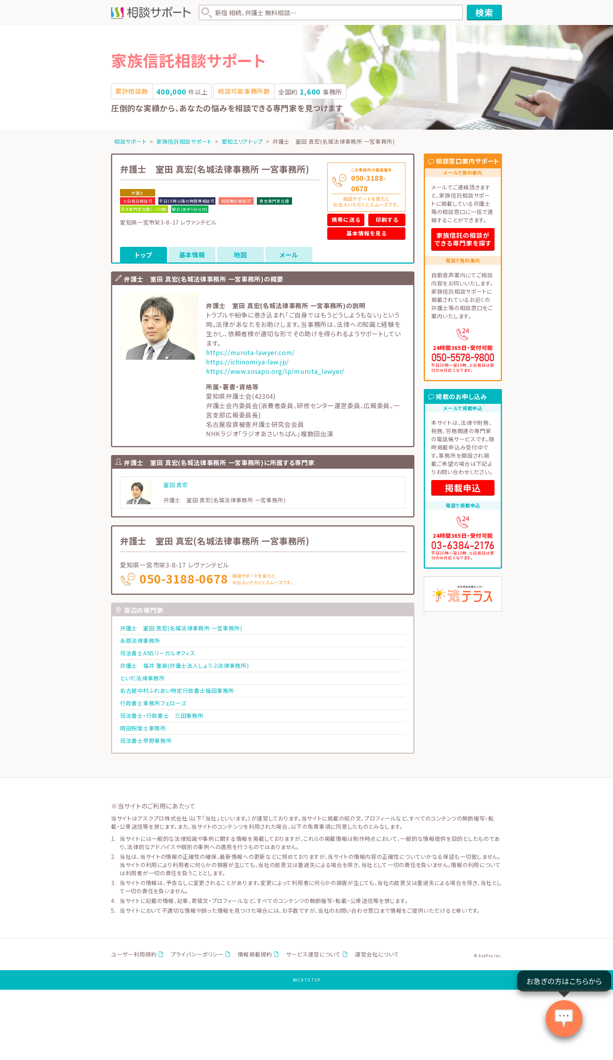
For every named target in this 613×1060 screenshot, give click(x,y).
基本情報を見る (366, 233)
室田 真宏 (175, 485)
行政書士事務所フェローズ (153, 703)
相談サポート (130, 141)
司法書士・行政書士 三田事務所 (162, 715)
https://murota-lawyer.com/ (250, 352)
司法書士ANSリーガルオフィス (157, 653)
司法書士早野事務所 (146, 740)
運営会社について (377, 954)
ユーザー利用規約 (134, 954)
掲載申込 (463, 487)
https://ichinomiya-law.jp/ (247, 361)
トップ (143, 254)
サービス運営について (313, 954)
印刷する (387, 219)
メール (289, 254)
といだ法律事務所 (142, 678)
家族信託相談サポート (184, 141)
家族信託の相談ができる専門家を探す (462, 239)
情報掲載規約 (255, 954)
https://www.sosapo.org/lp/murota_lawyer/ (275, 371)
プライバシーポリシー (197, 954)
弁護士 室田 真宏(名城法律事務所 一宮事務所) (181, 628)
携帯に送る (346, 219)
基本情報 (192, 254)
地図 (240, 254)
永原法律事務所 (140, 640)
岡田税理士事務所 (143, 728)
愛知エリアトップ (242, 141)
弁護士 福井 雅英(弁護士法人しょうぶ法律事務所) (184, 665)
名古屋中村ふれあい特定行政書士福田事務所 (177, 690)
